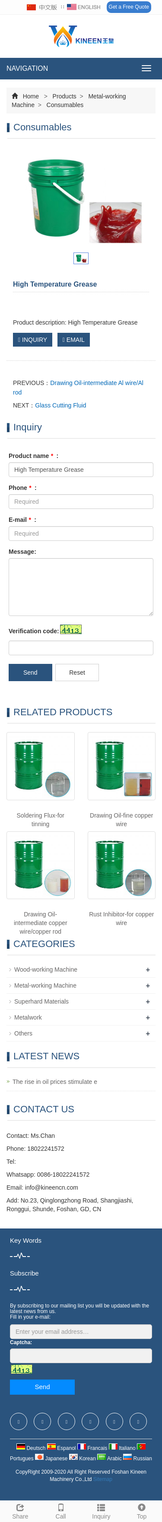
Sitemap (102, 1479)
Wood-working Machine (45, 969)
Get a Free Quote (129, 7)
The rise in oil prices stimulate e (55, 1081)
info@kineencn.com (51, 1187)
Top (141, 1510)
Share (20, 1510)
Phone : (23, 487)
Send (30, 672)
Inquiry (101, 1510)
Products (64, 96)
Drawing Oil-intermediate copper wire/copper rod (40, 923)
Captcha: (21, 1342)
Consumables (64, 104)
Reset (77, 672)
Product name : (33, 455)
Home (31, 96)
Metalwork (28, 1017)
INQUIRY (32, 339)
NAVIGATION (27, 68)
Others (23, 1033)
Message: (22, 551)
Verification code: (34, 631)
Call (61, 1510)
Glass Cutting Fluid (60, 405)
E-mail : (22, 519)
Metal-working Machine (45, 985)
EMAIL (74, 339)
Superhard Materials (41, 1001)
